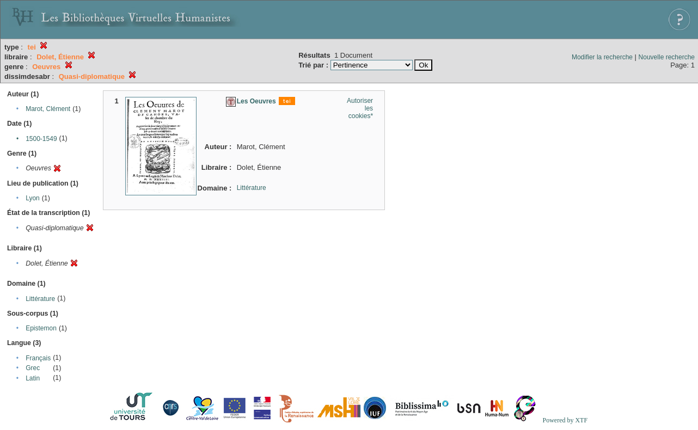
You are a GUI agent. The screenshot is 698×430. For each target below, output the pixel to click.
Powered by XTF (564, 420)
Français (38, 358)
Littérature (40, 299)
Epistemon (41, 328)
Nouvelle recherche (667, 57)
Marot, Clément (48, 109)
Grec (33, 368)
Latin (33, 378)
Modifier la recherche (602, 57)
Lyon (33, 198)
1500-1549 (41, 139)
